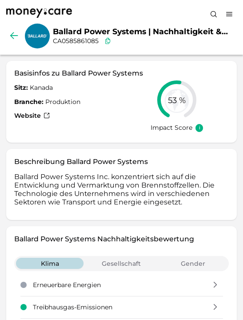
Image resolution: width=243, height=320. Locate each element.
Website (32, 116)
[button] (215, 285)
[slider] (177, 100)
